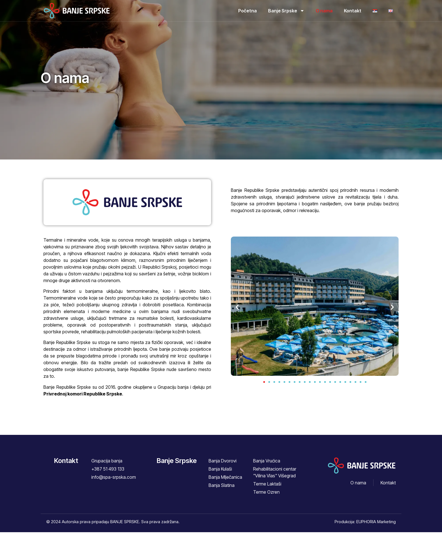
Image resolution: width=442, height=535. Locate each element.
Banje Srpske (286, 11)
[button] (237, 309)
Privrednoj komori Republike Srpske (82, 396)
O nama (324, 11)
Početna (247, 11)
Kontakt (352, 11)
